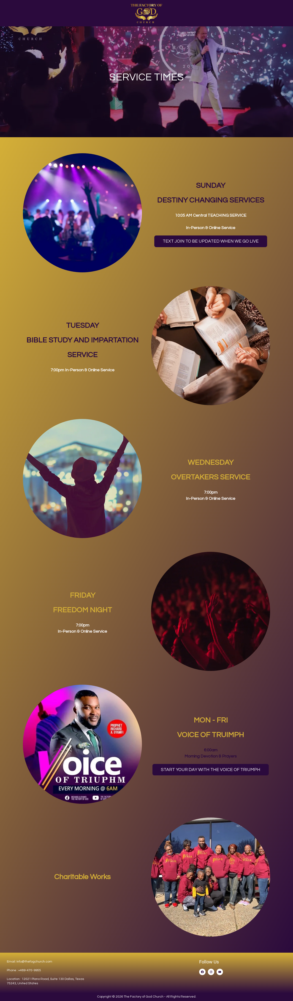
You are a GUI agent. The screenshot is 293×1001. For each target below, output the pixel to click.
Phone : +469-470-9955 (24, 970)
